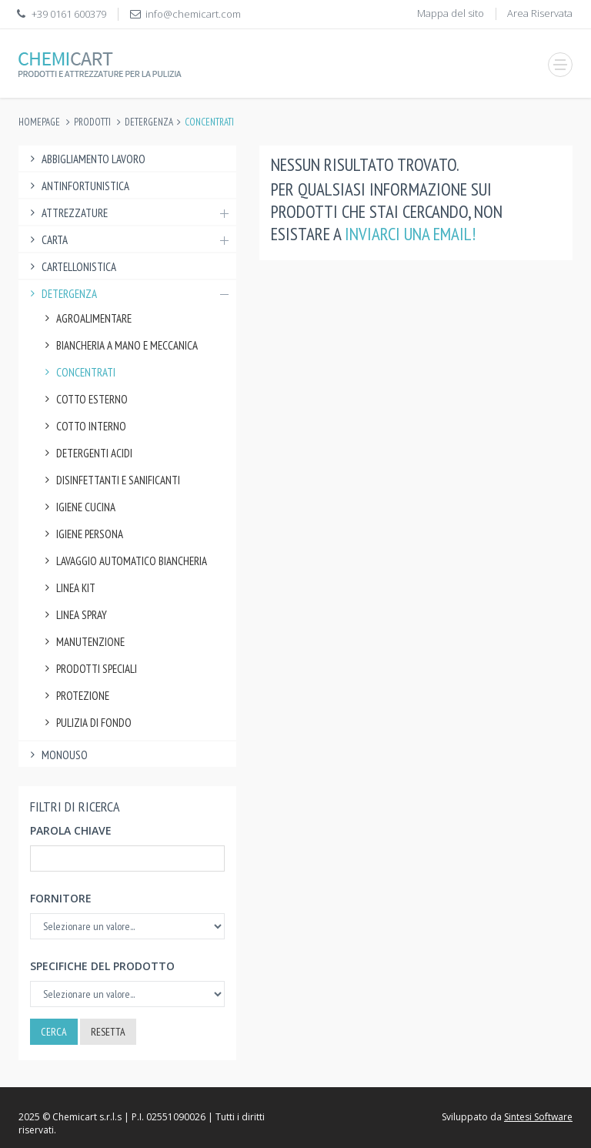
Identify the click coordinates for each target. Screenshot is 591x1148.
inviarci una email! (410, 234)
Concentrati (78, 372)
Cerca (54, 1032)
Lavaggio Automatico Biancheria (124, 561)
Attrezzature (127, 213)
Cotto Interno (83, 426)
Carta (127, 240)
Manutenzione (83, 641)
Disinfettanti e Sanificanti (110, 480)
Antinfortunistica (77, 186)
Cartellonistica (71, 266)
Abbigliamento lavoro (85, 159)
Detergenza (149, 122)
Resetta (108, 1032)
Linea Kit (68, 588)
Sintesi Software (538, 1116)
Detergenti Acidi (86, 453)
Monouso (57, 755)
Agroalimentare (86, 318)
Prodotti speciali (89, 668)
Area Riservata (540, 13)
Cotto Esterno (84, 399)
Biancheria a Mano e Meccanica (119, 345)
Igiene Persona (82, 534)
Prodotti (92, 122)
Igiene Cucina (78, 507)
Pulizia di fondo (86, 722)
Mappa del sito (450, 13)
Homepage (39, 122)
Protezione (75, 695)
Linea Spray (74, 614)
